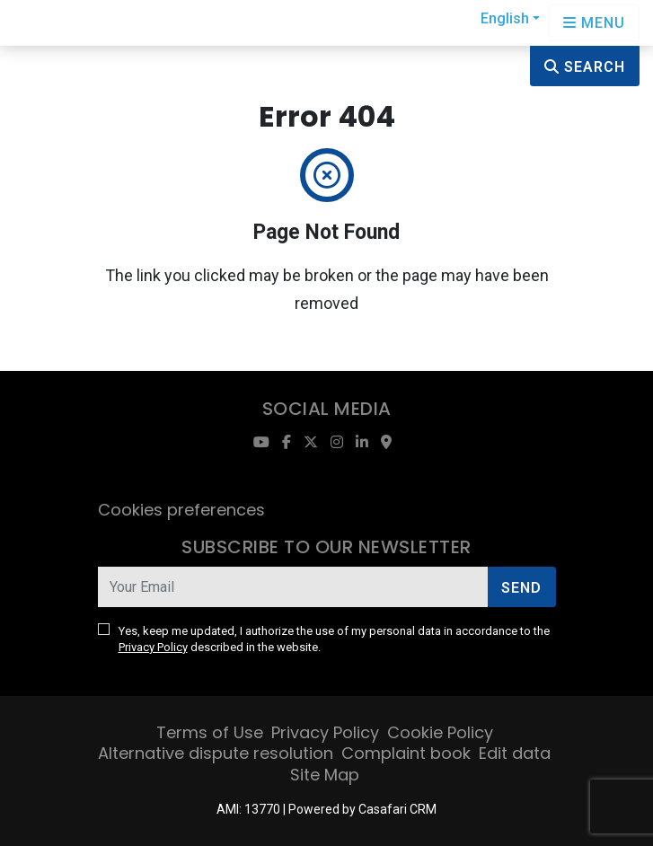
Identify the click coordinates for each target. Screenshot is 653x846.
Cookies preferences (181, 509)
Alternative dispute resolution (215, 753)
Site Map (324, 774)
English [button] (505, 18)
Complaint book (406, 753)
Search (584, 66)
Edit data (515, 753)
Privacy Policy (153, 647)
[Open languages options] (594, 22)
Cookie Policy (440, 732)
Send (521, 587)
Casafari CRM (397, 809)
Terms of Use (209, 732)
